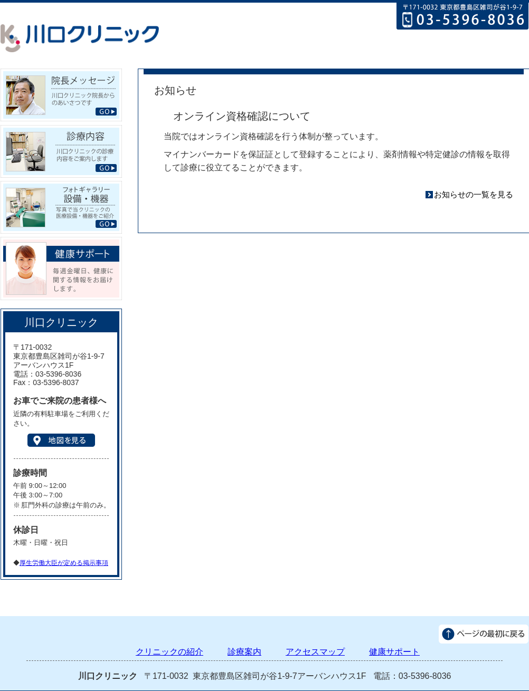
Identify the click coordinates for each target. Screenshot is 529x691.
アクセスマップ (428, 55)
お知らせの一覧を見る (473, 194)
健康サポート (496, 55)
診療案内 (362, 55)
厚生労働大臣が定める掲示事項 (64, 563)
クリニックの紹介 (293, 55)
